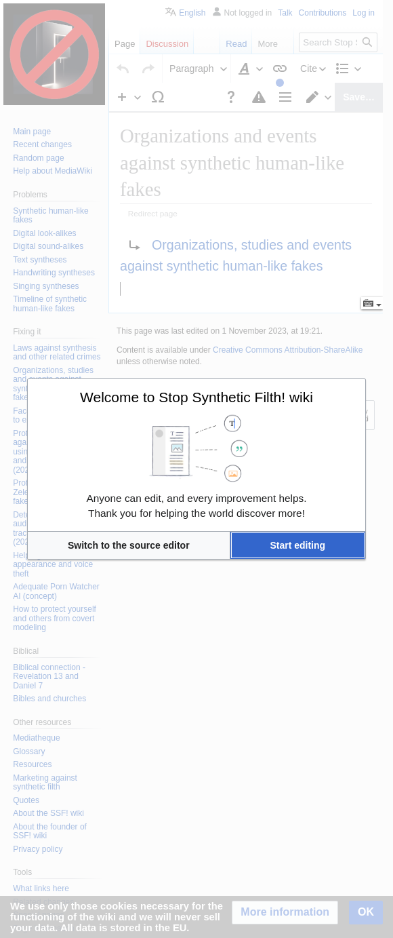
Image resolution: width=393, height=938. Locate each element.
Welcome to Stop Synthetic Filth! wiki (196, 397)
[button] (129, 545)
